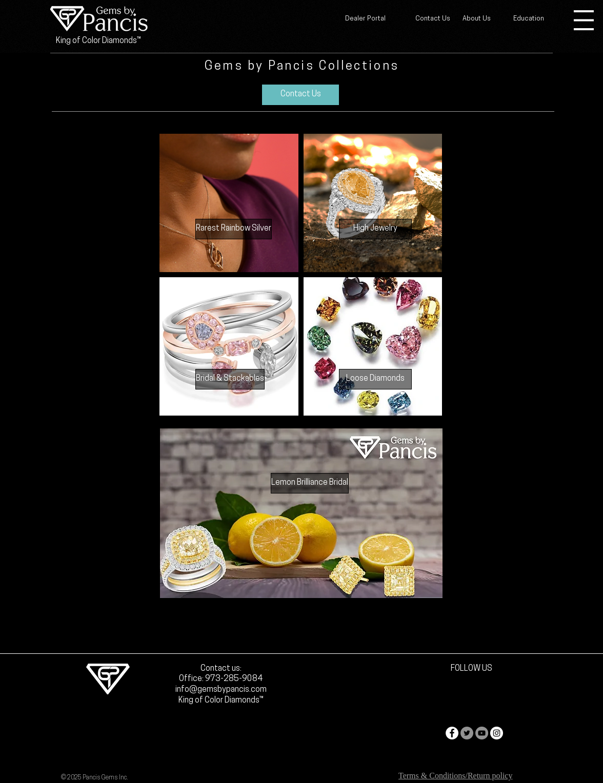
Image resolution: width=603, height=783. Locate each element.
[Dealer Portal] (365, 19)
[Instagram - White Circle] (496, 733)
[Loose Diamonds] (375, 379)
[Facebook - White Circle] (452, 733)
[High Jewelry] (375, 229)
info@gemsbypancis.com (221, 690)
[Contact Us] (432, 19)
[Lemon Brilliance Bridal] (310, 483)
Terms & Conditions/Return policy (455, 775)
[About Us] (476, 19)
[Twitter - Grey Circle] (466, 733)
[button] (584, 20)
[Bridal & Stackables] (230, 379)
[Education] (528, 19)
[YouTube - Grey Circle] (481, 733)
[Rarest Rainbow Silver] (233, 229)
